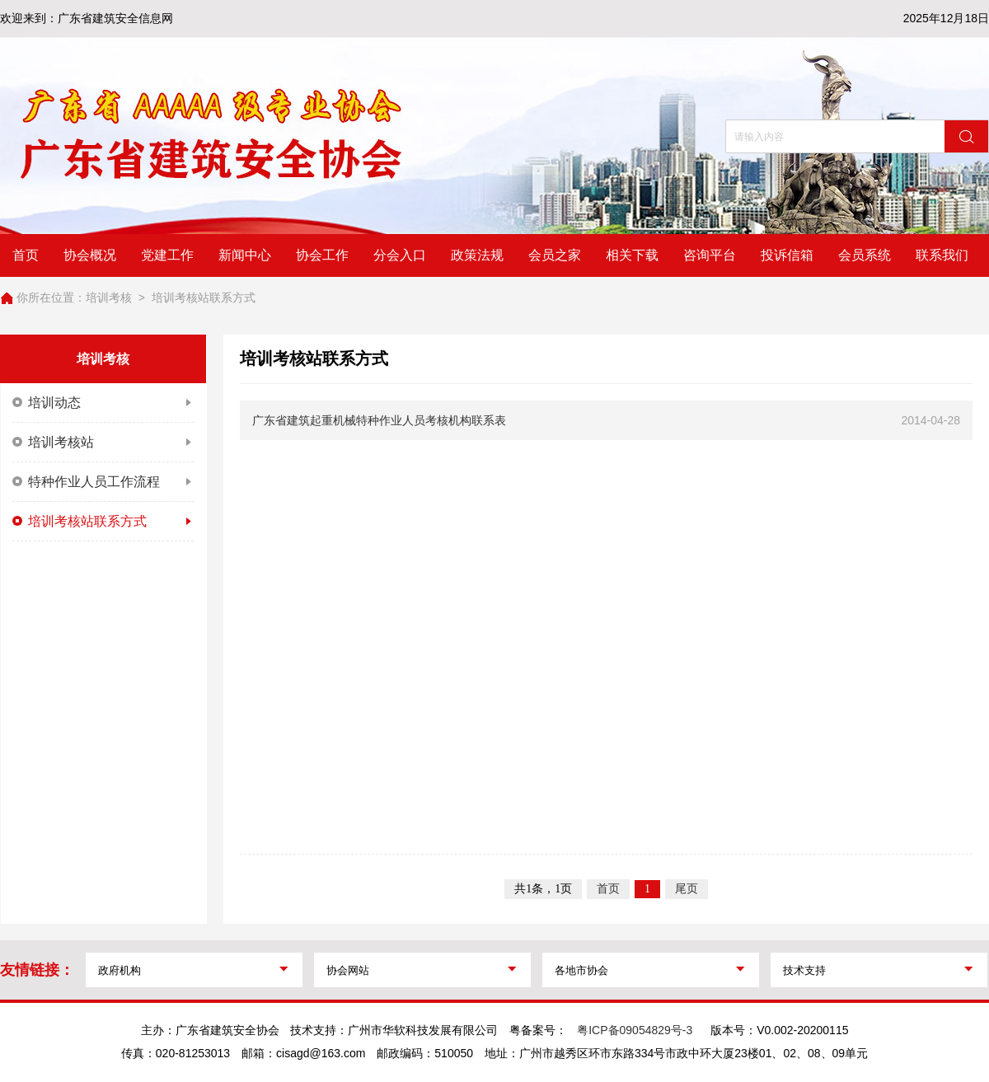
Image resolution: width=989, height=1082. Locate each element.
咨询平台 (709, 255)
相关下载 (632, 255)
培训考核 (109, 297)
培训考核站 (103, 442)
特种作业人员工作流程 (103, 482)
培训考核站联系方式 (203, 297)
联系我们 (942, 255)
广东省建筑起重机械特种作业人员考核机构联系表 (379, 420)
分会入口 (399, 255)
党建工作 (167, 255)
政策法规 (477, 255)
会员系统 (864, 255)
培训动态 (103, 403)
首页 (25, 255)
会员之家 (554, 255)
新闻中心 (244, 255)
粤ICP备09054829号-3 (634, 1030)
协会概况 (89, 255)
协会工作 (322, 255)
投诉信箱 (787, 255)
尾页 (686, 889)
